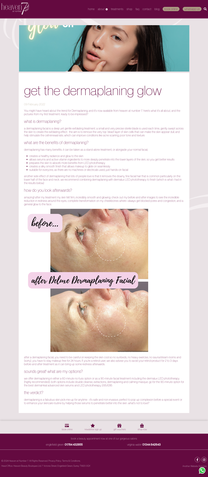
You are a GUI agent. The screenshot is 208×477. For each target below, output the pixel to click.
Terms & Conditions (71, 460)
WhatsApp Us (192, 9)
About (101, 9)
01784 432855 (74, 444)
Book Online (171, 9)
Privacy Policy (54, 460)
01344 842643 (151, 444)
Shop (129, 9)
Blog (157, 9)
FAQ (137, 9)
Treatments (117, 9)
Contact (146, 9)
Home (91, 9)
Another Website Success (195, 466)
